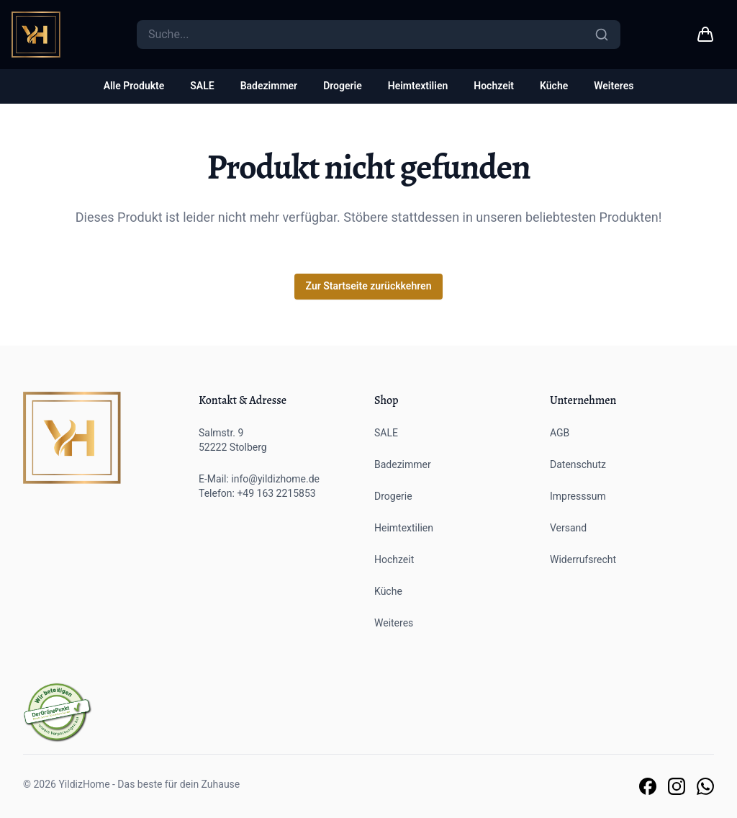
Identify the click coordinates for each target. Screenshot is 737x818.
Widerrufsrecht (583, 559)
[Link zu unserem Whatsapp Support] (705, 786)
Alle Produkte (134, 85)
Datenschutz (578, 464)
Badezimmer (268, 85)
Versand (568, 528)
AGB (559, 433)
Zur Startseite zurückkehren (369, 286)
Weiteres (613, 85)
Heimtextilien (418, 85)
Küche (554, 85)
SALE (202, 85)
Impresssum (578, 496)
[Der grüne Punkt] (57, 712)
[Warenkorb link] (705, 34)
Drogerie (342, 85)
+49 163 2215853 (276, 493)
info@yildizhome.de (275, 479)
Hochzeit (494, 85)
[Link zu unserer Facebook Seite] (647, 786)
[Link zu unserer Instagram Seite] (676, 786)
